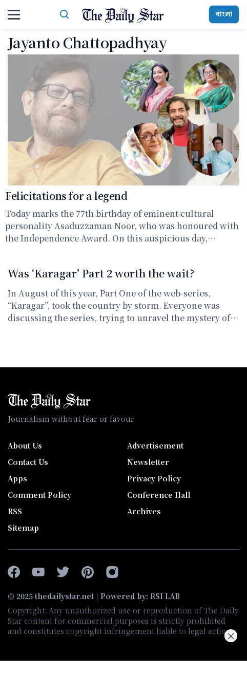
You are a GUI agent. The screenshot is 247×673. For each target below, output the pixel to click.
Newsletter (148, 462)
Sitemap (23, 527)
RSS (15, 511)
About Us (25, 445)
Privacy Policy (154, 478)
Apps (17, 478)
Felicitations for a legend (66, 195)
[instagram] (112, 572)
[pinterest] (87, 572)
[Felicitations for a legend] (123, 119)
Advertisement (155, 445)
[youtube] (38, 572)
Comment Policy (39, 495)
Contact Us (28, 462)
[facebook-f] (14, 572)
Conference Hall (158, 495)
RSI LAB (165, 596)
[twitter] (63, 572)
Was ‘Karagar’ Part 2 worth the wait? (101, 273)
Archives (144, 511)
